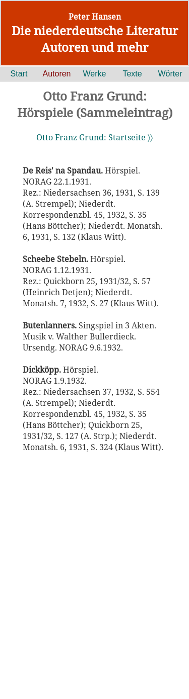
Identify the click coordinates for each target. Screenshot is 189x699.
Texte (132, 73)
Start (19, 73)
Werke (94, 73)
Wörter (170, 73)
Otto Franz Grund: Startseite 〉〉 (94, 137)
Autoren (56, 73)
